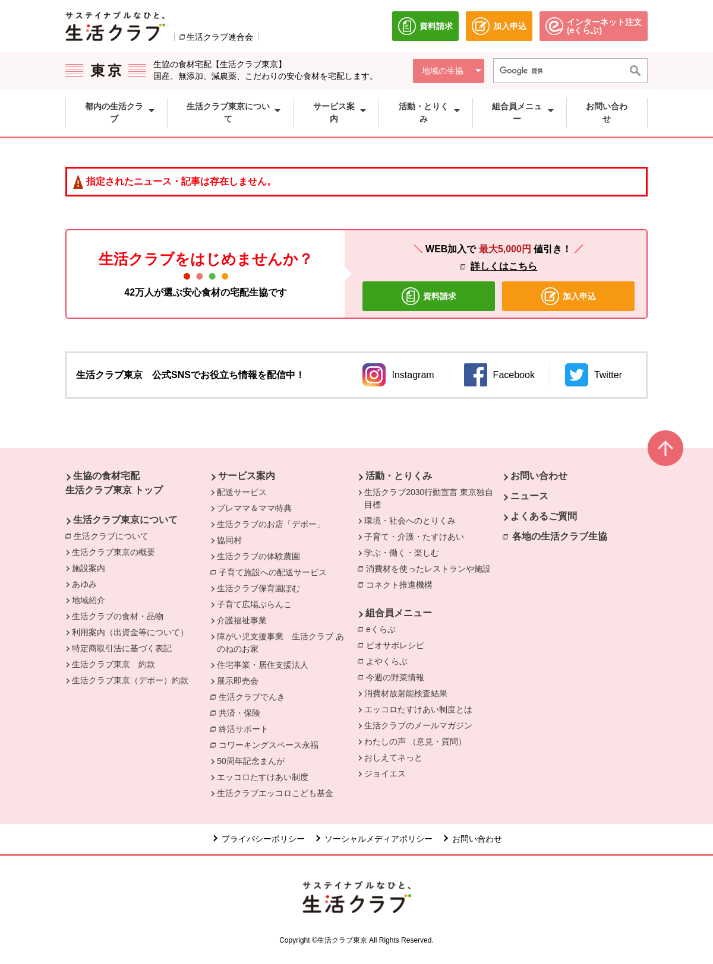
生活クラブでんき (255, 696)
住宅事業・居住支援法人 (262, 665)
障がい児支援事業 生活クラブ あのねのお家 (280, 643)
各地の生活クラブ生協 (559, 536)
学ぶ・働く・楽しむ (401, 552)
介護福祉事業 (242, 620)
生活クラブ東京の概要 (113, 552)
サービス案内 (246, 476)
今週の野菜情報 (395, 677)
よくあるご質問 (543, 516)
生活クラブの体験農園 (258, 556)
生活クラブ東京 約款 (113, 664)
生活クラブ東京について (125, 520)
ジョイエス (385, 773)
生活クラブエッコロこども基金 (275, 793)
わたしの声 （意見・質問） (415, 741)
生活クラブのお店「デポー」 (271, 524)
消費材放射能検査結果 (405, 693)
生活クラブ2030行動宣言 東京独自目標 (428, 498)
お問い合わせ (538, 476)
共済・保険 (242, 712)
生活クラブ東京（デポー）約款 (130, 680)
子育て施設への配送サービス (276, 571)
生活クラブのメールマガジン (418, 725)
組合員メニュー (398, 613)
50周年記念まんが (251, 761)
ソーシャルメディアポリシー (378, 839)
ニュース (529, 496)
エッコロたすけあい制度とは (418, 709)
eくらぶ (384, 628)
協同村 (229, 540)
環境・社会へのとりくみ (410, 520)
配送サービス (242, 492)
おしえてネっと (393, 757)
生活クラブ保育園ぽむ (258, 588)
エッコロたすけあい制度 (262, 777)
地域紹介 (88, 600)
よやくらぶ (390, 660)
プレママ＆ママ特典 (254, 508)
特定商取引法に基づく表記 (122, 648)
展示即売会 (237, 681)
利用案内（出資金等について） (130, 632)
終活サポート (247, 728)
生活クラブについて (114, 535)
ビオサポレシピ (398, 644)
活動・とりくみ (398, 476)
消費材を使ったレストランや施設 (431, 568)
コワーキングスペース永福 (271, 744)
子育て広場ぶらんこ (254, 604)
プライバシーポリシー (263, 839)
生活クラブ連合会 (220, 37)
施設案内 (88, 568)
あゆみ (84, 584)
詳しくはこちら (504, 266)
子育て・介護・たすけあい (414, 536)
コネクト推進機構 (402, 584)
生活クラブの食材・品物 (117, 616)
